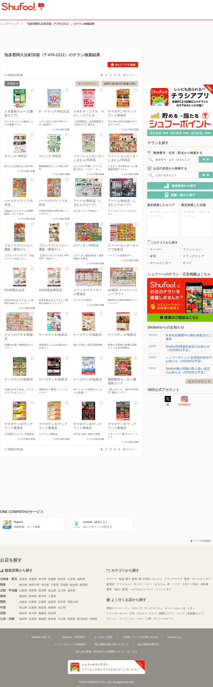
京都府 (42, 601)
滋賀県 (52, 601)
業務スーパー (114, 608)
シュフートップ (9, 23)
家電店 (110, 584)
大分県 (62, 618)
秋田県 (62, 579)
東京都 (23, 584)
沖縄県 (93, 618)
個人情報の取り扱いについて (112, 644)
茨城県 (64, 584)
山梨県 (23, 590)
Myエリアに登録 (122, 64)
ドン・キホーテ (133, 608)
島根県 (52, 607)
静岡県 (33, 596)
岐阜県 (42, 596)
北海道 (23, 579)
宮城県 (52, 579)
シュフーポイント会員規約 (70, 644)
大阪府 (23, 601)
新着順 (11, 84)
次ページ (130, 75)
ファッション (190, 249)
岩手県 (42, 579)
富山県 (52, 590)
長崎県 (42, 618)
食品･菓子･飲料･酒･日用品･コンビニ (140, 578)
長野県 (33, 590)
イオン (191, 608)
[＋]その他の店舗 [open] (61, 129)
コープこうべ (127, 618)
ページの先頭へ (201, 540)
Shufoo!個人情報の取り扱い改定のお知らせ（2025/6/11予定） (188, 370)
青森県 (33, 579)
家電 (151, 256)
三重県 (52, 596)
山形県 (71, 579)
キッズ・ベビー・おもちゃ (149, 584)
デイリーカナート (163, 618)
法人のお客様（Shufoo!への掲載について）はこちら (106, 651)
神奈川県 (34, 584)
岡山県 (23, 607)
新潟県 (42, 590)
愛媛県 (42, 613)
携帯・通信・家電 (117, 589)
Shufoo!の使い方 (41, 637)
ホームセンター (159, 263)
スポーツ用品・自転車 (195, 584)
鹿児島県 (82, 618)
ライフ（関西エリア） (162, 613)
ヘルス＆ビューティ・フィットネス (150, 589)
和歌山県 (72, 601)
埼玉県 (45, 584)
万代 (132, 613)
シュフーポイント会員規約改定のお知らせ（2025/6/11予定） (189, 359)
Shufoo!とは (174, 637)
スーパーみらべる (175, 608)
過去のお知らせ (199, 381)
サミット (111, 618)
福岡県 (23, 618)
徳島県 (23, 613)
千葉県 (55, 584)
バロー (140, 618)
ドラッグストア (192, 256)
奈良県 (62, 601)
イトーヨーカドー (117, 613)
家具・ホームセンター (197, 578)
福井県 (71, 590)
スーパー (154, 249)
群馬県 (84, 584)
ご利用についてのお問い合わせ (139, 637)
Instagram (185, 401)
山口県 (62, 607)
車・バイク (173, 584)
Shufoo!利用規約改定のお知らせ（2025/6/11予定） (188, 348)
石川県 (62, 590)
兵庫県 (33, 601)
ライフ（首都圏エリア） (191, 613)
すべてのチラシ (87, 83)
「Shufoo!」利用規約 (72, 637)
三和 (148, 618)
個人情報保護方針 (148, 644)
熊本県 (52, 618)
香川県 (33, 613)
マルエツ (141, 613)
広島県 (33, 607)
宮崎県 (71, 618)
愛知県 (23, 596)
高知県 (52, 613)
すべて (186, 263)
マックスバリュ (153, 608)
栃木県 (74, 584)
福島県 (81, 579)
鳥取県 (42, 607)
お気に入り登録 (32, 90)
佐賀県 (33, 618)
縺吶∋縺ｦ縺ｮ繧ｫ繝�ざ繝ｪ (119, 83)
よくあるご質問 (103, 637)
